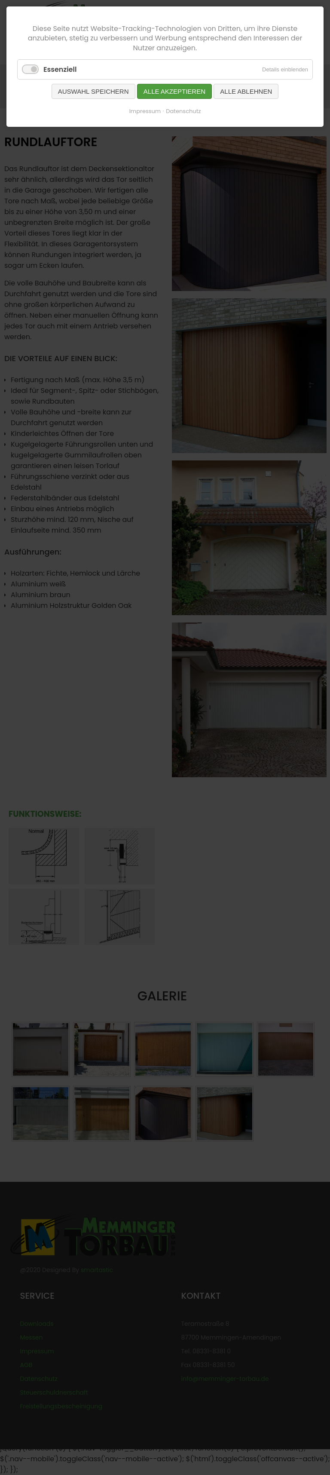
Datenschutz (183, 111)
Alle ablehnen (246, 91)
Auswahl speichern (93, 91)
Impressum (145, 111)
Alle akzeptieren (174, 91)
